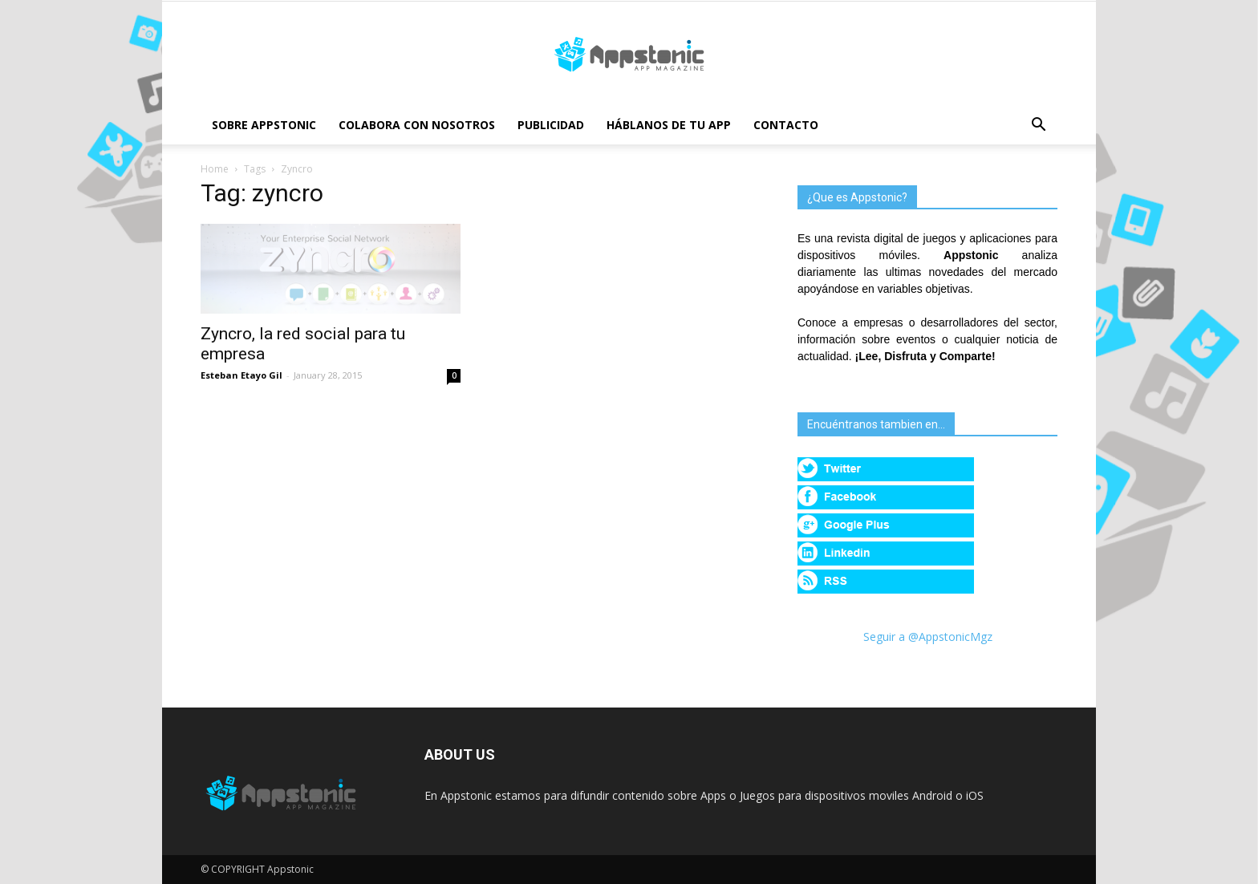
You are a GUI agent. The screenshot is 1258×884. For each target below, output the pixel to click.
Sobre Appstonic (264, 124)
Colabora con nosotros (417, 124)
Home (215, 169)
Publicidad (550, 124)
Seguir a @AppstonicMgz (927, 636)
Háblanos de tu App (669, 124)
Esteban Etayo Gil (241, 375)
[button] (1038, 126)
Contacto (785, 124)
